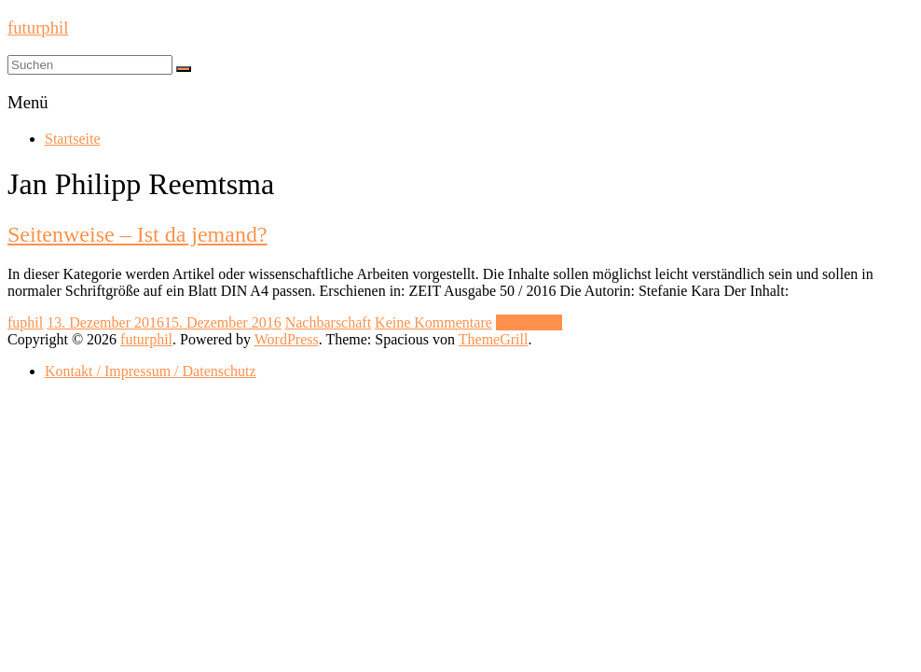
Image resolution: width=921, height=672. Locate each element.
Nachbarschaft (328, 322)
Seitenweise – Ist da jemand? (137, 234)
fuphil (25, 322)
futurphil (37, 27)
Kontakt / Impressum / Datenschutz (150, 371)
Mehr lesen (529, 322)
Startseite (73, 139)
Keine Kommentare (433, 322)
